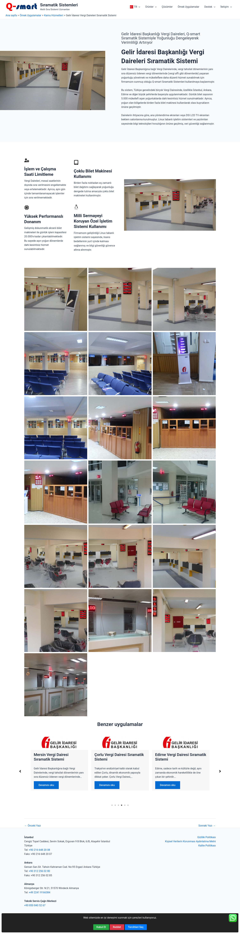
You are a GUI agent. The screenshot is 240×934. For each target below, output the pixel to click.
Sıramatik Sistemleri (59, 5)
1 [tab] (112, 805)
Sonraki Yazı (207, 825)
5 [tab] (124, 805)
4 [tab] (121, 805)
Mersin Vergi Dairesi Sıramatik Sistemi (172, 757)
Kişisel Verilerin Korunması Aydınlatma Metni (190, 841)
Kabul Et (101, 927)
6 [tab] (128, 805)
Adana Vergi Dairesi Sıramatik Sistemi (111, 757)
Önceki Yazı (33, 825)
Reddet (117, 927)
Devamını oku (46, 785)
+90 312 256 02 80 (39, 871)
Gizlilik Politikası (206, 837)
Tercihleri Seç (136, 927)
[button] (138, 6)
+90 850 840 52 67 (35, 905)
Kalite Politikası (207, 845)
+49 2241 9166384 (39, 892)
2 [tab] (115, 805)
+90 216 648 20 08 (39, 849)
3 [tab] (118, 805)
